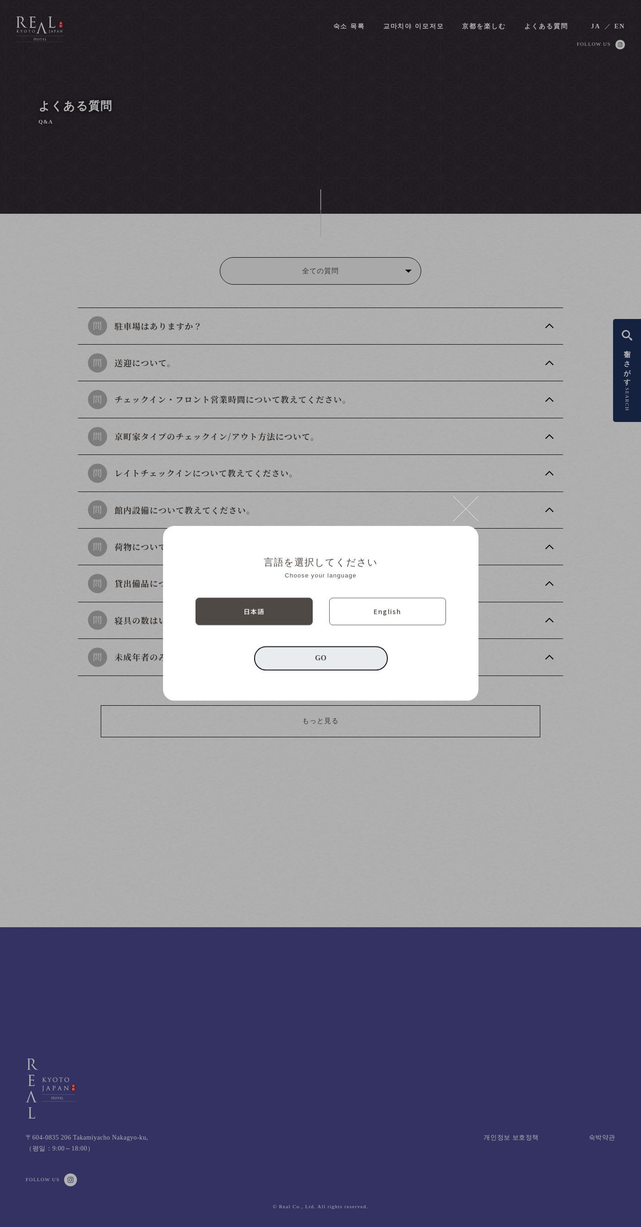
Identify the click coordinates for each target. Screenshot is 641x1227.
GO (320, 658)
